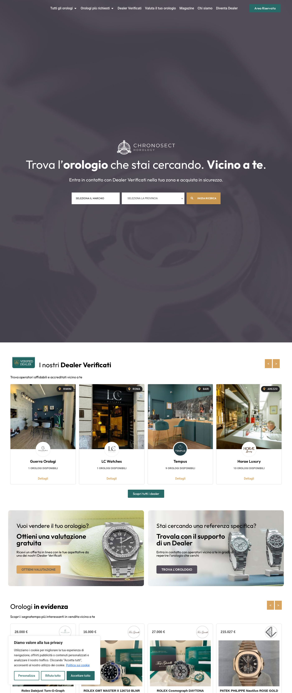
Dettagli (43, 478)
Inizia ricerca (203, 198)
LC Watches (112, 461)
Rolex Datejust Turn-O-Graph (43, 690)
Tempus (180, 461)
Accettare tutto (80, 675)
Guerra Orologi (43, 461)
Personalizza (26, 675)
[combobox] (153, 198)
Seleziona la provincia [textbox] (143, 198)
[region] (54, 660)
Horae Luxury (249, 461)
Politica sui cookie (78, 665)
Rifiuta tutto (53, 675)
